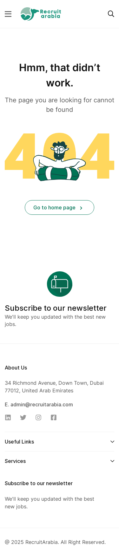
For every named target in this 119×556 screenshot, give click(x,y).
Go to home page (58, 207)
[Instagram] (40, 417)
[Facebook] (55, 417)
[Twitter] (25, 417)
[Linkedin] (9, 417)
